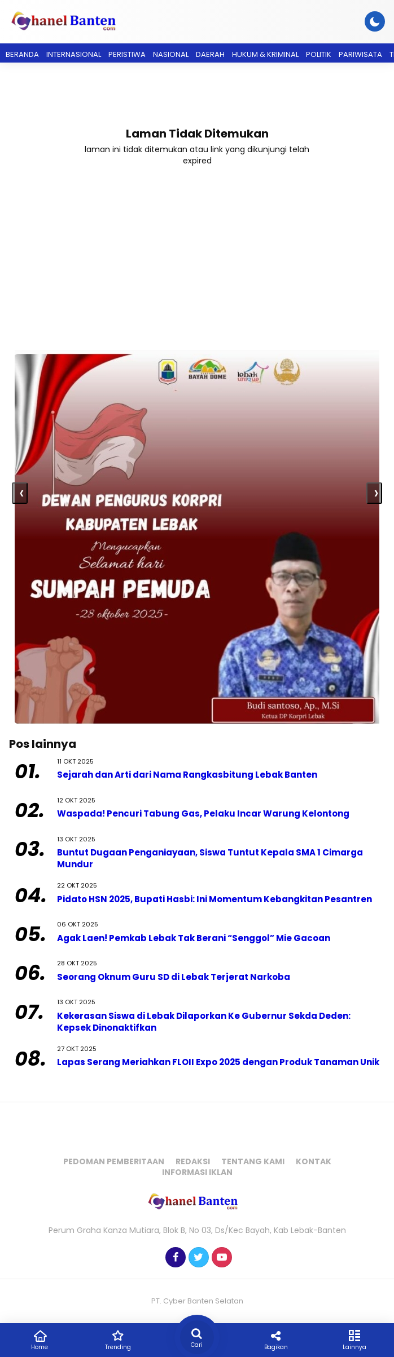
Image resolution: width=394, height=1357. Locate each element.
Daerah (210, 54)
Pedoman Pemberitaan (113, 1161)
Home (39, 1339)
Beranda (22, 54)
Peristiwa (127, 54)
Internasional (73, 54)
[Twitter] (197, 1257)
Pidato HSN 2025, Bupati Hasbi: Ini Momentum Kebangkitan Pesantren (215, 899)
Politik (318, 54)
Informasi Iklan (197, 1172)
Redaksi (193, 1161)
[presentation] (20, 493)
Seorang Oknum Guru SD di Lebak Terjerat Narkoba (173, 977)
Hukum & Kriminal (265, 54)
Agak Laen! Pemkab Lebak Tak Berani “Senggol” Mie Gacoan (193, 938)
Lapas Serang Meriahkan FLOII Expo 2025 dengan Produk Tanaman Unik (218, 1062)
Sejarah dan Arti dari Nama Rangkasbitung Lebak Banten (187, 775)
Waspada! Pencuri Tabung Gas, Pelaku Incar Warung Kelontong (203, 813)
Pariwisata (360, 54)
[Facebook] (174, 1257)
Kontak (313, 1161)
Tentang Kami (252, 1161)
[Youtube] (220, 1257)
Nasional (171, 54)
